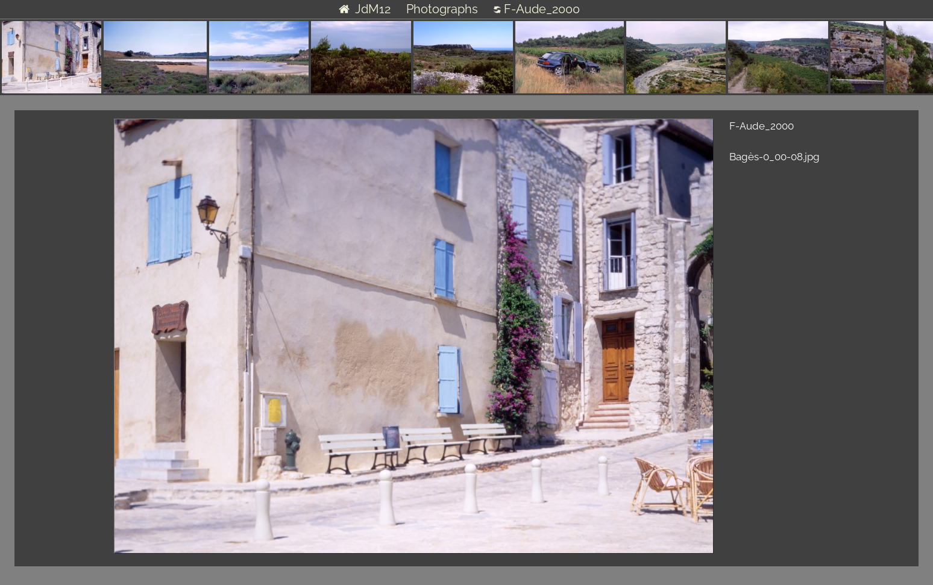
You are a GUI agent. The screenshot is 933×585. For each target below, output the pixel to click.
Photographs (442, 9)
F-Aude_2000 (537, 9)
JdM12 (364, 9)
